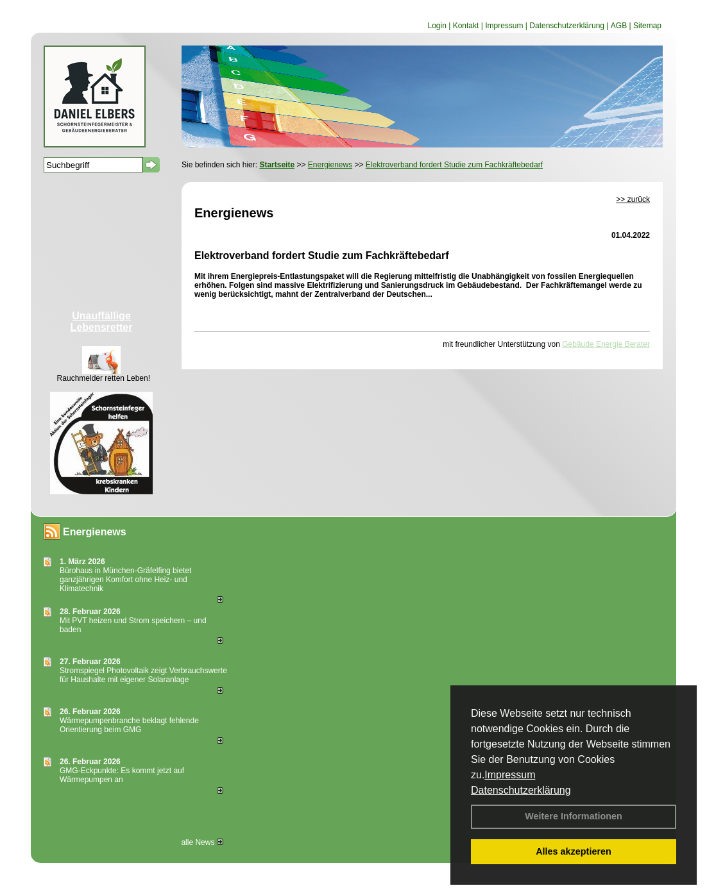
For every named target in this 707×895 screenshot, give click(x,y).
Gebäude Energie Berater (606, 344)
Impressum (509, 774)
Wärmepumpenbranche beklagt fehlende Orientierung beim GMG (129, 725)
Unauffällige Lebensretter (102, 321)
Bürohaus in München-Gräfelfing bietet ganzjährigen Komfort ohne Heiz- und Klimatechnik (125, 579)
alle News (202, 842)
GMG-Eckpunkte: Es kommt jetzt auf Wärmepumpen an (122, 775)
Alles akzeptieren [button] (573, 851)
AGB (619, 25)
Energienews (94, 531)
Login (436, 25)
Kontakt (466, 25)
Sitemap (647, 25)
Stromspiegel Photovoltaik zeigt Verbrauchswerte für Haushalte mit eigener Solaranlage (143, 675)
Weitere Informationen (573, 816)
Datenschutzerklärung (521, 790)
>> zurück (633, 199)
